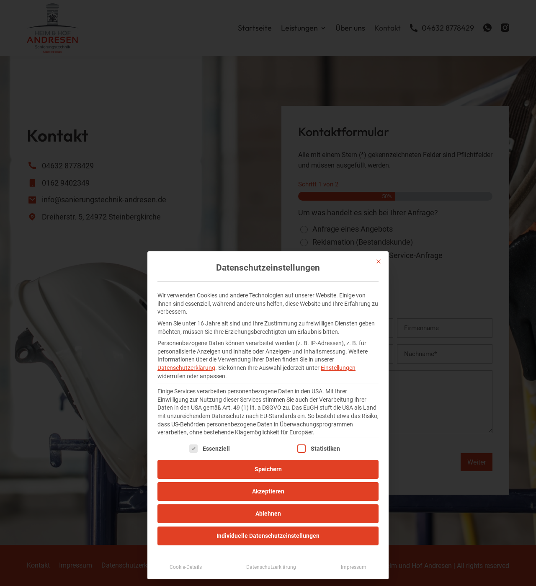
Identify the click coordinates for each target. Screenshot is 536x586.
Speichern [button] (268, 469)
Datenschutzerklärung (186, 367)
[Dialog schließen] (378, 261)
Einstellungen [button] (338, 367)
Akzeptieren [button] (268, 491)
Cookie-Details (186, 567)
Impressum (353, 567)
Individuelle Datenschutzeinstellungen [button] (268, 535)
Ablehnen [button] (268, 513)
